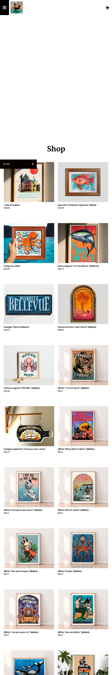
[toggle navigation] (4, 7)
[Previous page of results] (51, 662)
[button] (18, 53)
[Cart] (107, 8)
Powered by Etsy (21, 670)
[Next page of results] (61, 662)
